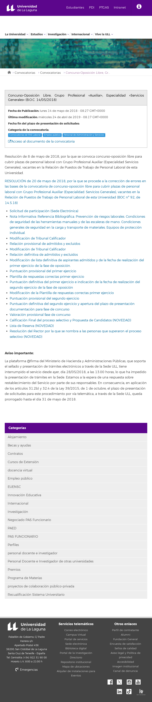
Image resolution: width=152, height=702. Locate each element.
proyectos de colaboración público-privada (41, 586)
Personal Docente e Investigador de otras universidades (50, 561)
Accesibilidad (125, 662)
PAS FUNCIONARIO (23, 537)
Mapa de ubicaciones (76, 666)
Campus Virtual (76, 634)
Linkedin (121, 690)
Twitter (121, 681)
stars (34, 683)
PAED (12, 528)
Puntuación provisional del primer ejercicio (43, 271)
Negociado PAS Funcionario (29, 520)
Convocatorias (25, 73)
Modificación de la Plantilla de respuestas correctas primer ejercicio (62, 293)
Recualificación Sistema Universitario (36, 595)
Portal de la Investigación (76, 653)
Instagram (130, 681)
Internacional (80, 34)
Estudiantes (75, 8)
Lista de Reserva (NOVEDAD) (32, 326)
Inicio (9, 72)
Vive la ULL (102, 34)
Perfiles (13, 545)
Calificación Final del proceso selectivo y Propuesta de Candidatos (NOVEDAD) (70, 320)
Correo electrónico (76, 630)
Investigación (57, 34)
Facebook (111, 681)
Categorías (17, 428)
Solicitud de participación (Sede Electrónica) (44, 211)
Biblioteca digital (76, 648)
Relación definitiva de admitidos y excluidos (44, 255)
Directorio (76, 657)
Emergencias (26, 669)
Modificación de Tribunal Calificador (38, 238)
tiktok (130, 690)
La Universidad (15, 34)
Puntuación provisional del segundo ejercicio (44, 299)
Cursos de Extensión (23, 462)
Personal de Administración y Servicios (84, 135)
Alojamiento (17, 437)
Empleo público (52, 135)
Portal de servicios (76, 639)
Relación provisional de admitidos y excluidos (45, 244)
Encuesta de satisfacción (125, 643)
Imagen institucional (125, 666)
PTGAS (104, 8)
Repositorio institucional (76, 662)
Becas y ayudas (19, 445)
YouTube (139, 681)
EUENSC (14, 487)
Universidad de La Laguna (22, 8)
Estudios (37, 34)
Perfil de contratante (125, 630)
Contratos (15, 454)
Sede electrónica (76, 643)
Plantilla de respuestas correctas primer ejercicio (47, 277)
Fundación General (125, 639)
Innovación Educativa (24, 495)
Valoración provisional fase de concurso (40, 315)
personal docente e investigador (32, 553)
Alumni (125, 634)
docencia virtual (20, 470)
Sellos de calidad (126, 648)
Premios (14, 570)
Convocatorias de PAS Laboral (25, 135)
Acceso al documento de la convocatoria (41, 142)
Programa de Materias (25, 578)
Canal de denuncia (125, 671)
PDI (91, 8)
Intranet (120, 8)
